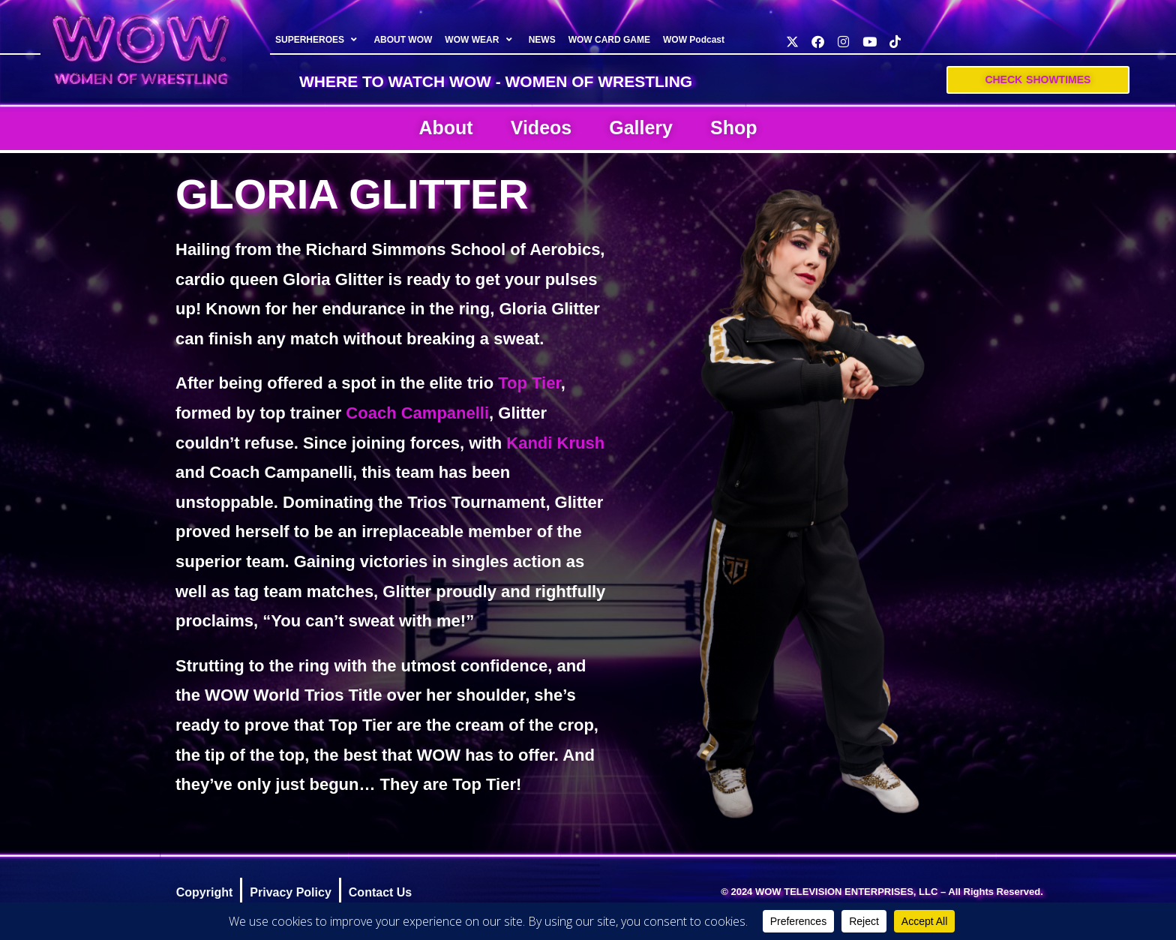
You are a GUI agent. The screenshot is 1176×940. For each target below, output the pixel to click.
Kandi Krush (555, 443)
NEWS (542, 40)
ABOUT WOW (403, 40)
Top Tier (529, 383)
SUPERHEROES (318, 40)
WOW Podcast (693, 40)
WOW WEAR (481, 40)
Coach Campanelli (417, 413)
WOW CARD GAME (609, 40)
